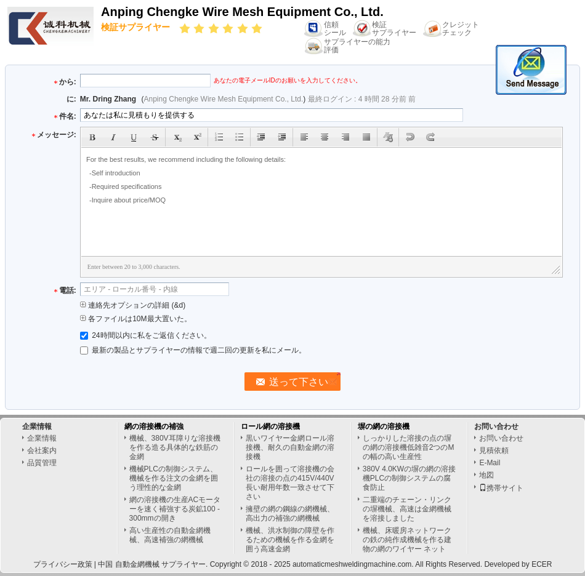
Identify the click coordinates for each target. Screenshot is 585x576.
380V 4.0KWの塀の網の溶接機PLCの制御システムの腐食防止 (409, 478)
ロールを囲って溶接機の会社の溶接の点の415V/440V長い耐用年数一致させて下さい (290, 483)
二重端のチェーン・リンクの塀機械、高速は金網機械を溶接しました (407, 508)
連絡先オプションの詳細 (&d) (132, 305)
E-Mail (489, 462)
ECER (541, 564)
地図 (486, 475)
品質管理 (42, 462)
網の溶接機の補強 (154, 426)
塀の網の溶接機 (384, 426)
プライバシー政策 (62, 564)
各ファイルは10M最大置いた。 (136, 318)
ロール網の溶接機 (270, 426)
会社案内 (42, 450)
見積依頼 (494, 450)
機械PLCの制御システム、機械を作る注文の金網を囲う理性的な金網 (173, 478)
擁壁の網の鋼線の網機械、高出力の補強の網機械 (290, 513)
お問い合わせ (501, 438)
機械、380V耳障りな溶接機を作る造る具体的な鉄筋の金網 (174, 447)
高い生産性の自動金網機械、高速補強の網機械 (170, 535)
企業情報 (42, 438)
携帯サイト (501, 488)
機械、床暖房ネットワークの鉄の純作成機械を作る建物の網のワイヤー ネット (407, 539)
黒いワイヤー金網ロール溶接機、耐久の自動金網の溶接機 (290, 447)
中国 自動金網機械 (128, 564)
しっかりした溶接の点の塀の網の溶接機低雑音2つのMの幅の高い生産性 (408, 447)
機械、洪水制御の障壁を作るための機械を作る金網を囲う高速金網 (290, 539)
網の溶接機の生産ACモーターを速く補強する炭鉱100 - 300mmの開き (175, 508)
